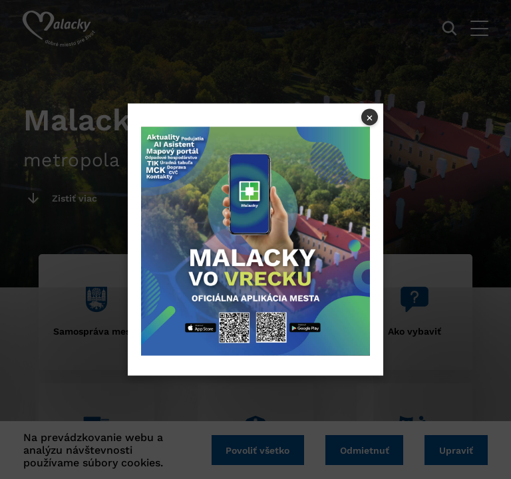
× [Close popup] (369, 117)
